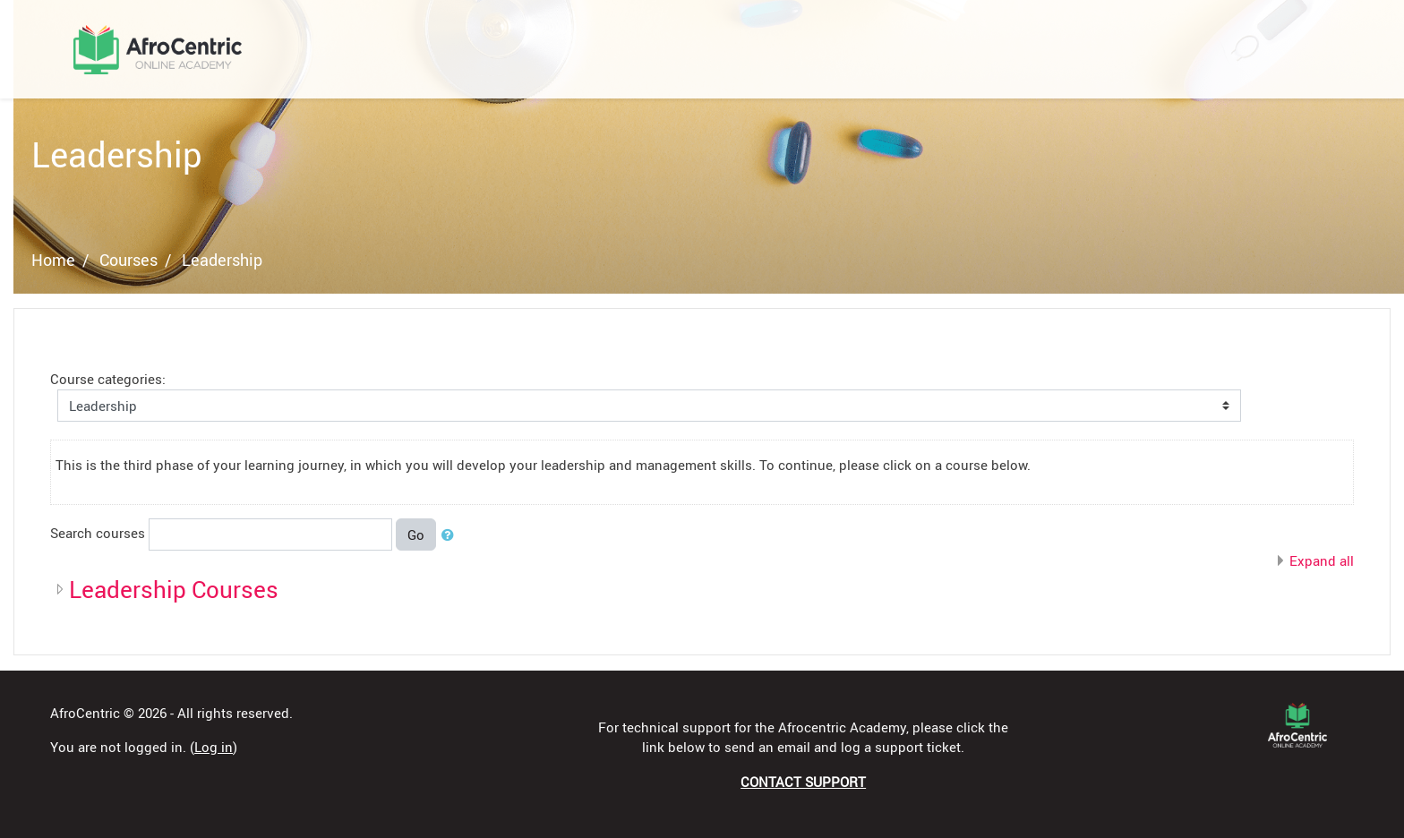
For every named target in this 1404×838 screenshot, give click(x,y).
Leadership (222, 259)
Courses (128, 259)
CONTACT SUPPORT (803, 782)
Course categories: (108, 379)
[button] (451, 535)
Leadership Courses (173, 589)
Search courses (97, 533)
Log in (213, 747)
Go (415, 534)
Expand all (1321, 560)
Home (53, 259)
